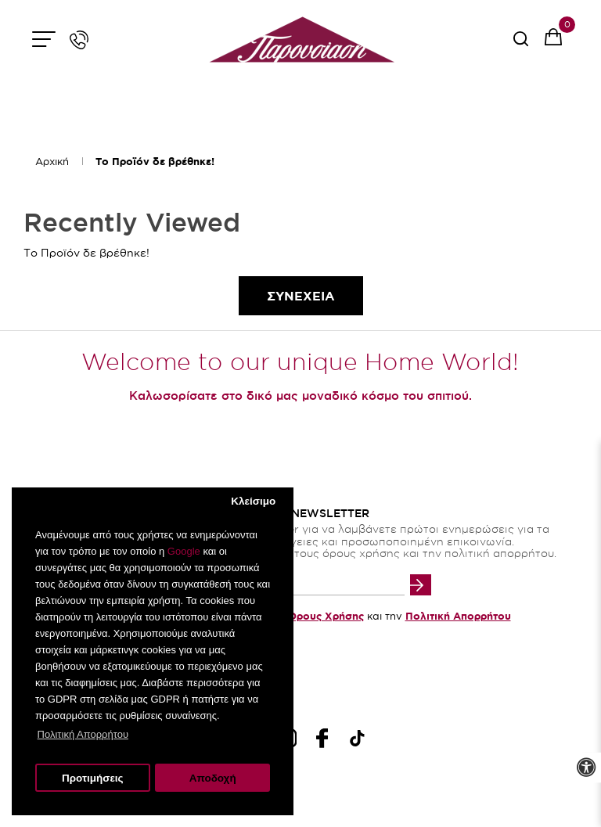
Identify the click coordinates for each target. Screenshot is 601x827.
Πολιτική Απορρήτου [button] (83, 734)
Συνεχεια (301, 296)
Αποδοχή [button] (212, 778)
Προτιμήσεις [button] (93, 778)
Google (183, 551)
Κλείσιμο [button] (253, 501)
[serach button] (521, 44)
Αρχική (52, 161)
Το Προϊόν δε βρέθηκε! (154, 161)
